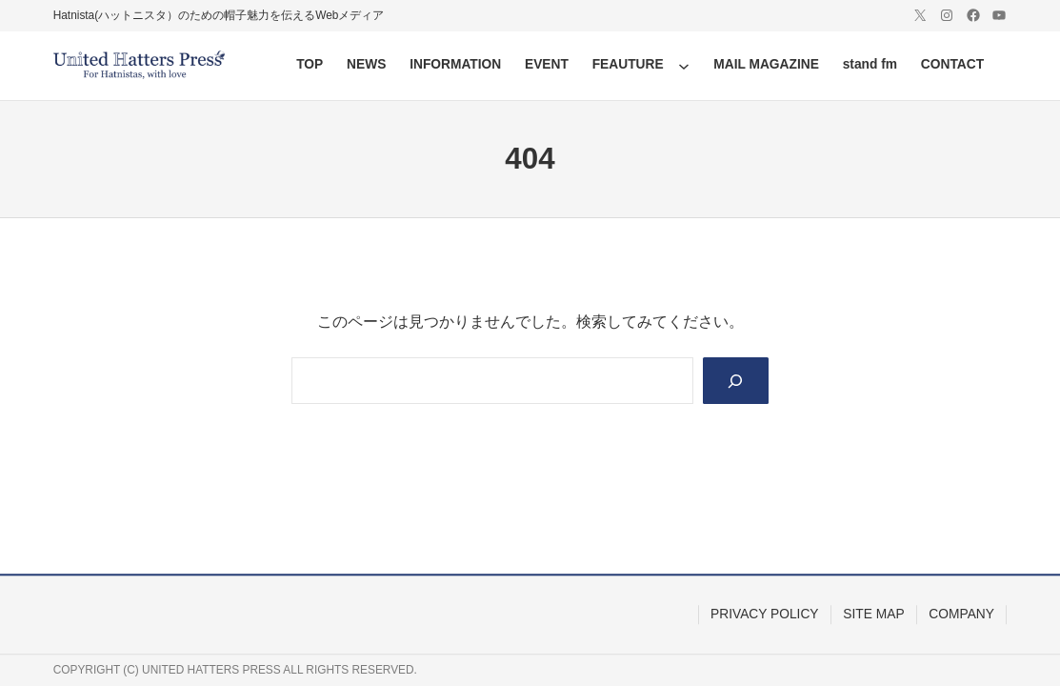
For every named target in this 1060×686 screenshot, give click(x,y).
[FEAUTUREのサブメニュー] (684, 65)
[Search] (735, 380)
